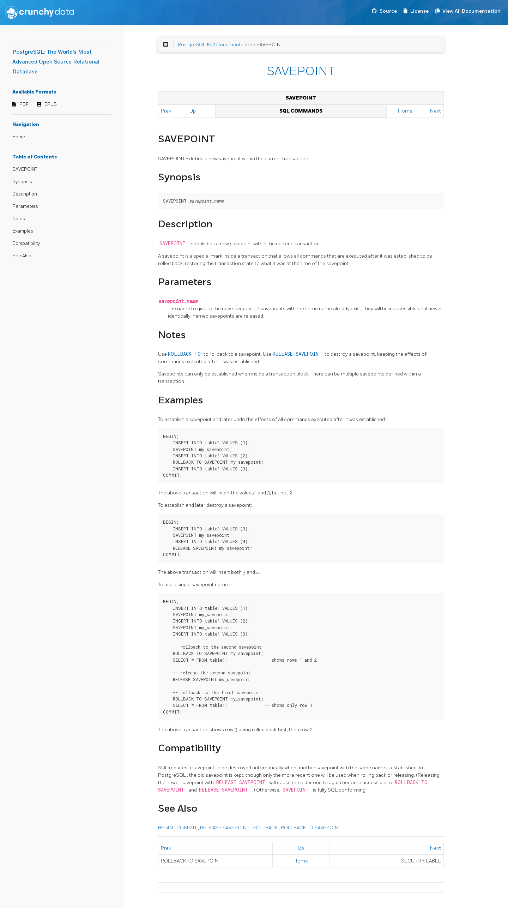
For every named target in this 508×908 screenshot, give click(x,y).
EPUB (50, 104)
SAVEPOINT (24, 169)
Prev (166, 111)
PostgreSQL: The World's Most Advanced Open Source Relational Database (55, 62)
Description (24, 194)
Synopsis (22, 182)
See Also (21, 256)
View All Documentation (471, 11)
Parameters (25, 206)
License (419, 11)
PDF (24, 104)
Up (192, 111)
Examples (22, 231)
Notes (18, 219)
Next (435, 111)
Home (18, 137)
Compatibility (26, 243)
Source (388, 11)
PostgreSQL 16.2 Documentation (215, 45)
